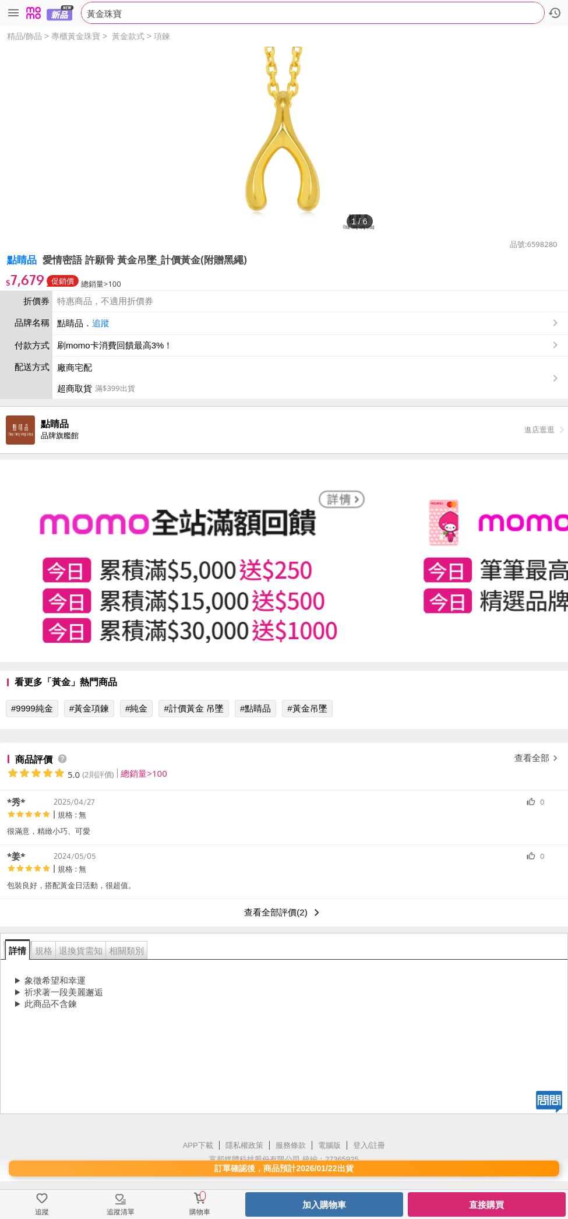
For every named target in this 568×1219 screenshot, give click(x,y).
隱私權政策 (244, 1145)
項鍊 (162, 36)
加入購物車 (324, 1205)
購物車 (199, 1212)
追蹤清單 (121, 1212)
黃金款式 (128, 36)
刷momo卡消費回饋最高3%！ (114, 345)
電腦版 (329, 1145)
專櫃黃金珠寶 (75, 36)
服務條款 (291, 1145)
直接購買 (486, 1205)
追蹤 (101, 323)
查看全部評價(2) (283, 912)
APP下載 (198, 1145)
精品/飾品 (24, 36)
